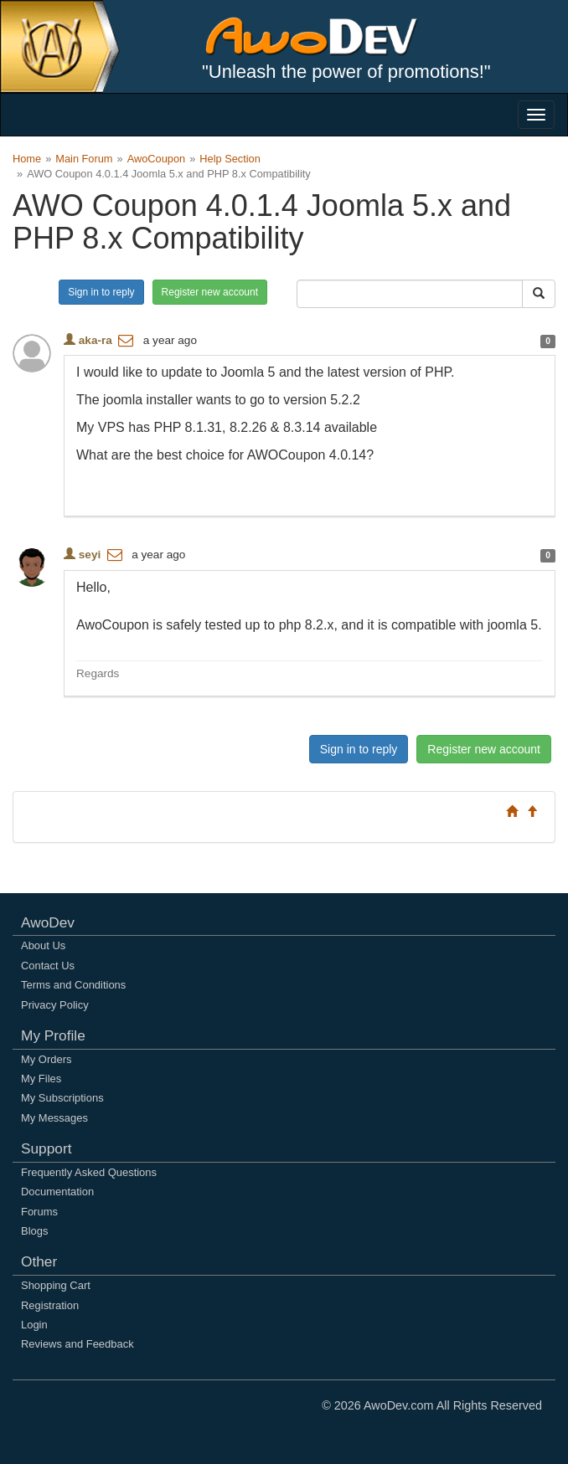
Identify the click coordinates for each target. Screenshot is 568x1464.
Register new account (210, 292)
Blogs (34, 1231)
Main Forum (83, 158)
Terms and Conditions (73, 985)
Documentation (57, 1191)
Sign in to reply (101, 292)
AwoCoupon (156, 158)
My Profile (53, 1035)
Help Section (230, 158)
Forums (39, 1211)
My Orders (46, 1059)
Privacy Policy (55, 1005)
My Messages (54, 1118)
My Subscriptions (62, 1098)
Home (27, 158)
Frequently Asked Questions (89, 1172)
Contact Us (48, 965)
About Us (43, 945)
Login (34, 1324)
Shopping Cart (55, 1285)
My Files (41, 1078)
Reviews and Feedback (77, 1344)
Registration (50, 1305)
